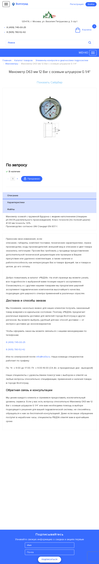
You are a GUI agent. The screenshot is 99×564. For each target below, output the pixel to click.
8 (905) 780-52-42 (16, 32)
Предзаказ (32, 178)
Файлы (11, 209)
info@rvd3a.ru (43, 356)
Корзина (85, 28)
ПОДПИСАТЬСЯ (49, 559)
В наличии (14, 171)
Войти (91, 4)
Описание (12, 195)
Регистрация (77, 4)
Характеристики (16, 202)
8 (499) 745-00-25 (16, 27)
